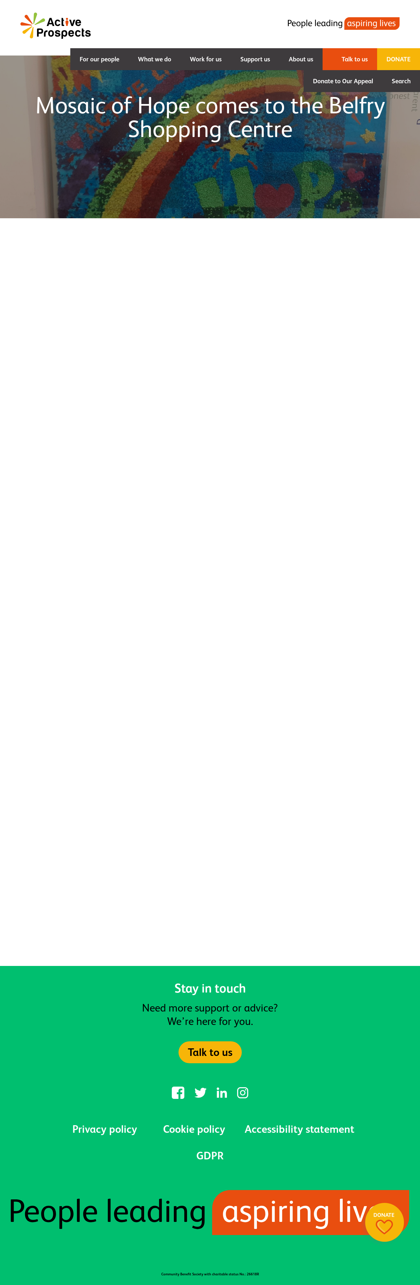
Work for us (206, 59)
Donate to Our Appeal (343, 81)
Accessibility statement (299, 1129)
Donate (398, 59)
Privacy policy (104, 1129)
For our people (99, 59)
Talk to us (355, 59)
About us (301, 59)
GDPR (210, 1155)
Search (401, 81)
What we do (154, 59)
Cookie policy (194, 1129)
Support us (255, 59)
